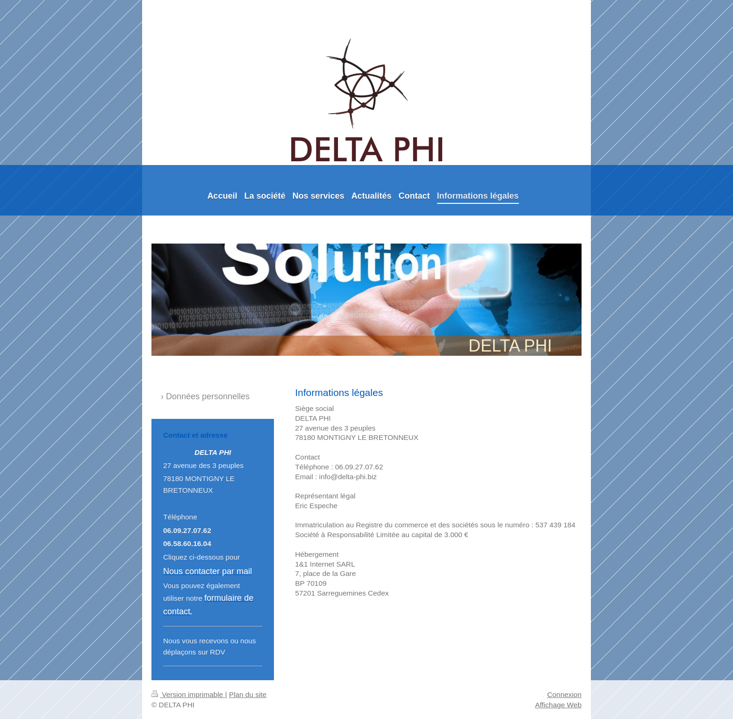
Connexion (564, 694)
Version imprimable (188, 694)
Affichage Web (558, 705)
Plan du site (247, 694)
